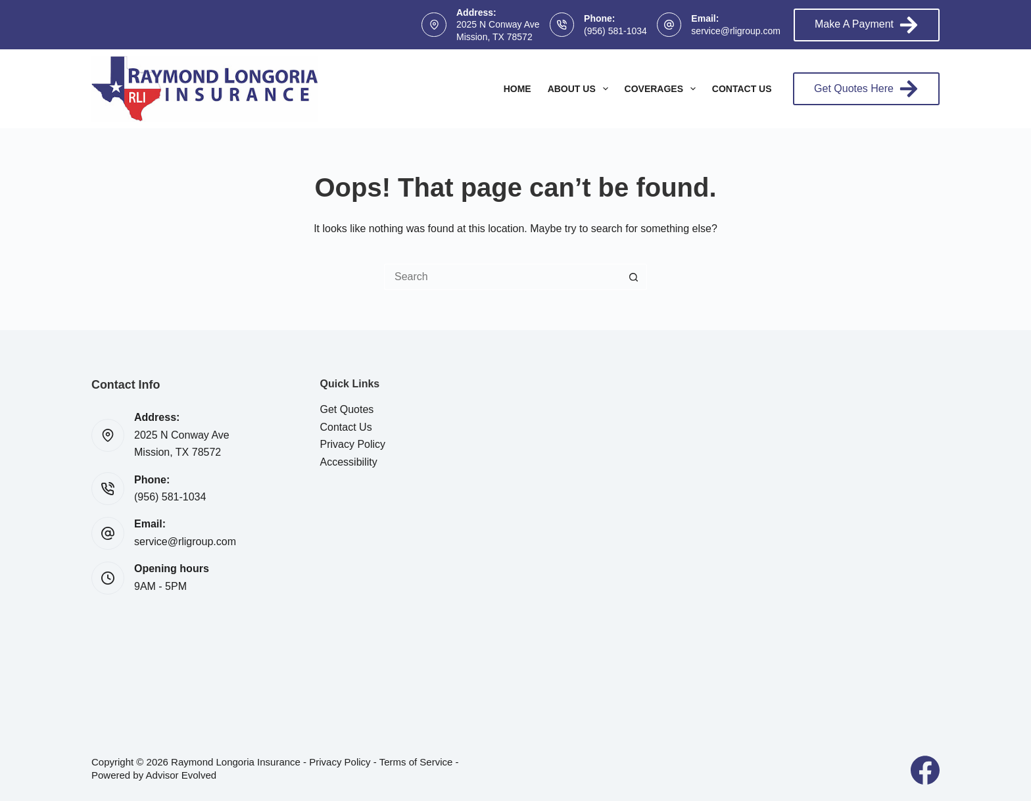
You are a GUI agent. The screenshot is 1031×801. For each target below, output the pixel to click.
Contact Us (742, 89)
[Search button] (634, 277)
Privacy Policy (353, 444)
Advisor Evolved (181, 775)
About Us (580, 89)
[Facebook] (925, 770)
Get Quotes (347, 409)
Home (517, 89)
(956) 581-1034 (615, 31)
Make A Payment (867, 25)
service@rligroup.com (735, 31)
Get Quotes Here (866, 89)
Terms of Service (416, 761)
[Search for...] (502, 277)
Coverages (663, 89)
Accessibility (348, 462)
